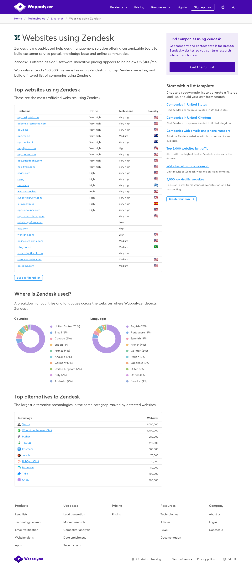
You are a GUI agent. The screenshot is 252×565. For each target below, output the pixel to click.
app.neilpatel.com (28, 117)
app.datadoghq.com (30, 160)
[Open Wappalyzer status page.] (147, 559)
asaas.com (24, 173)
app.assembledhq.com (31, 216)
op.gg (21, 179)
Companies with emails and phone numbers (198, 131)
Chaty (25, 479)
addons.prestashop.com (32, 123)
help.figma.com (27, 148)
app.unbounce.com (29, 210)
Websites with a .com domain (187, 166)
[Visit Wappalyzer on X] (230, 559)
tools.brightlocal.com (30, 253)
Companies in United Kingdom (188, 117)
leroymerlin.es (26, 203)
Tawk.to (27, 442)
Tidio (25, 473)
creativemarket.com (30, 259)
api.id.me (23, 129)
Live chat (57, 18)
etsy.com (23, 228)
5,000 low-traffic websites (185, 179)
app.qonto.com (27, 154)
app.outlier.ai (25, 142)
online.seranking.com (30, 240)
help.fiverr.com (26, 166)
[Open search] (233, 7)
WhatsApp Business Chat (37, 430)
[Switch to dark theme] (223, 7)
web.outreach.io (27, 191)
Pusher (26, 436)
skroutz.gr (23, 185)
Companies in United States (186, 104)
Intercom (27, 448)
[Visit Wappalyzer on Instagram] (224, 559)
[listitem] (29, 514)
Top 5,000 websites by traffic (187, 148)
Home (18, 18)
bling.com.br (25, 247)
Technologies (36, 18)
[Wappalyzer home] (33, 7)
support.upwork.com (30, 197)
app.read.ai (24, 135)
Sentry (26, 424)
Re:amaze (28, 467)
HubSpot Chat (30, 461)
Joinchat (27, 455)
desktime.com (26, 265)
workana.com (26, 234)
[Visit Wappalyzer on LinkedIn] (235, 559)
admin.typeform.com (30, 222)
